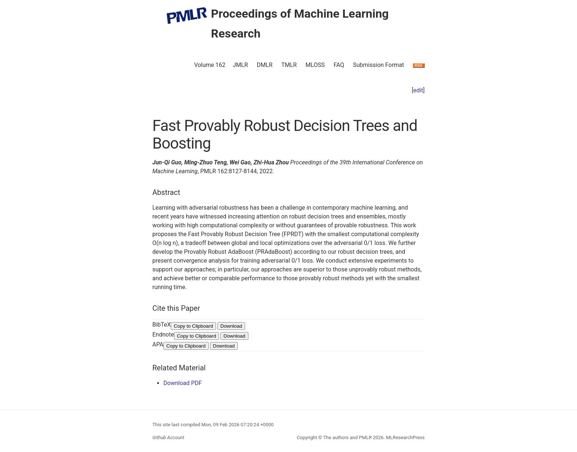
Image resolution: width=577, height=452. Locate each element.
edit (418, 90)
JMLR (240, 64)
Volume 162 (209, 64)
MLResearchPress (405, 437)
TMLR (289, 64)
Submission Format (378, 64)
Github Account (168, 437)
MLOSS (315, 64)
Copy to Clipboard (193, 326)
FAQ (338, 64)
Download (231, 326)
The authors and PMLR (347, 437)
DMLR (265, 64)
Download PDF (182, 383)
